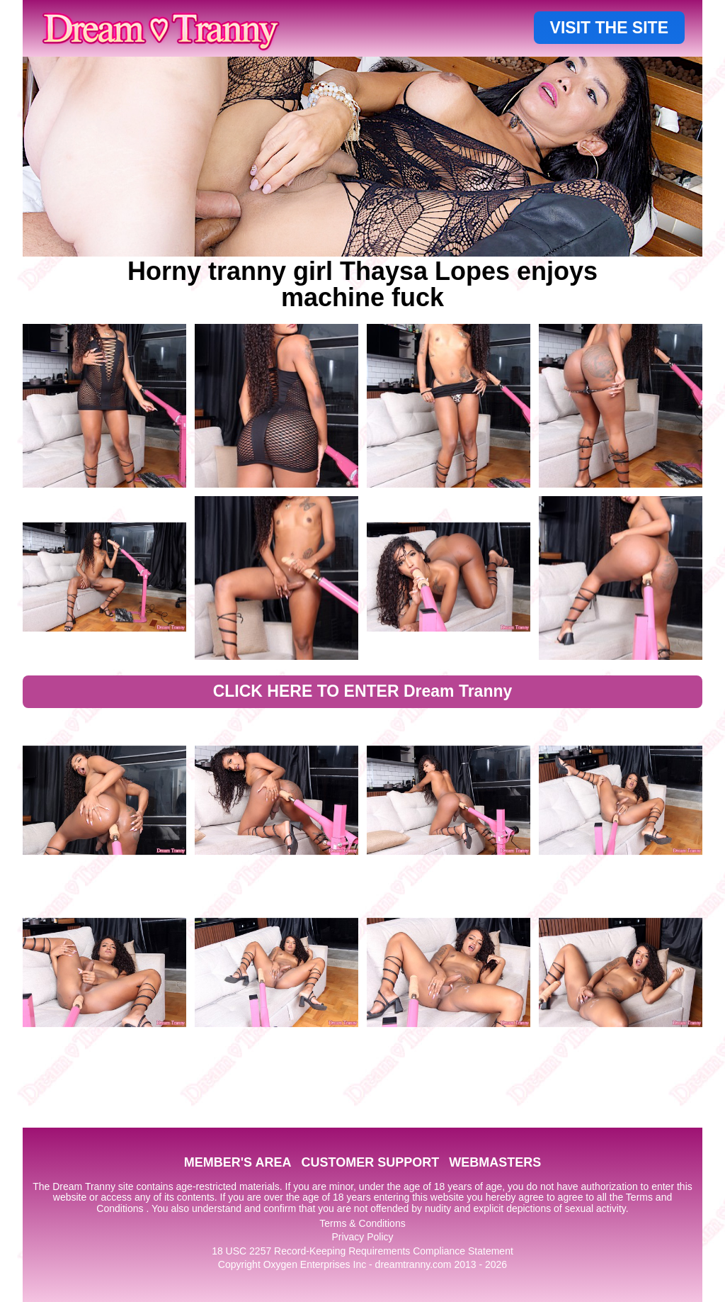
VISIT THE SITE (609, 27)
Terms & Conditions (362, 1223)
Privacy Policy (362, 1236)
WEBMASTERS (495, 1162)
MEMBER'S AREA (238, 1162)
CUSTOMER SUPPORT (370, 1162)
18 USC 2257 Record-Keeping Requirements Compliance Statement (362, 1251)
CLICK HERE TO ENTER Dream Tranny (363, 691)
